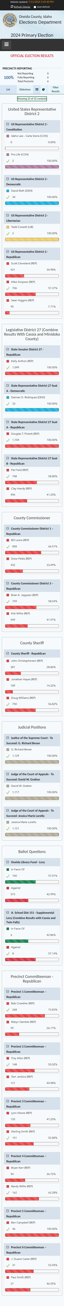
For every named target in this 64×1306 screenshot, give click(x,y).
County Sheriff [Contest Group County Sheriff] (32, 643)
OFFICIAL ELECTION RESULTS (32, 56)
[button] (6, 45)
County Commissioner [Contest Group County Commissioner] (32, 518)
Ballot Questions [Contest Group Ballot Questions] (32, 851)
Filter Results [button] (56, 89)
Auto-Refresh (43, 6)
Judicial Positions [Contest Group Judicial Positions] (32, 727)
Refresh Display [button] (22, 7)
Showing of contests (32, 98)
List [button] (8, 89)
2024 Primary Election (32, 35)
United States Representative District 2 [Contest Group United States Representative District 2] (32, 111)
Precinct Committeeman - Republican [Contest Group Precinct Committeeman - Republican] (32, 978)
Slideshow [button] (25, 89)
